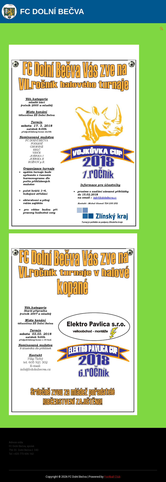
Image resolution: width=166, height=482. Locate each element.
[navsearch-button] (161, 29)
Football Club (112, 476)
